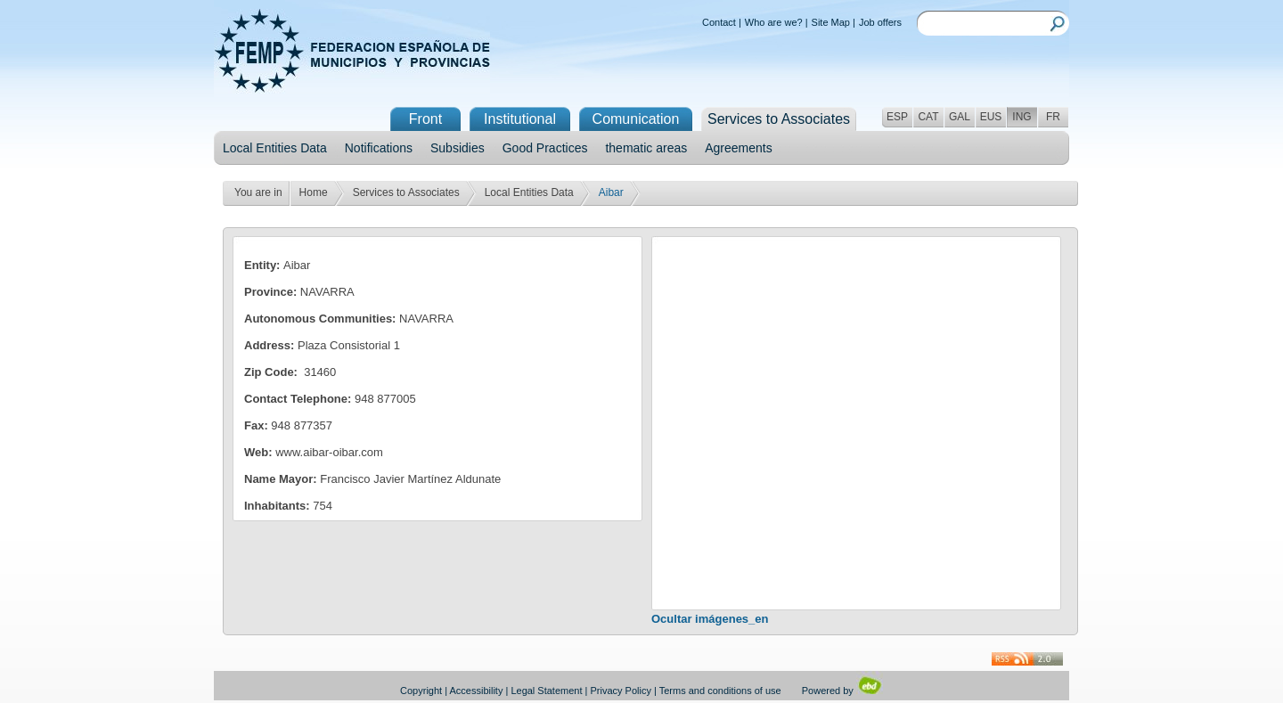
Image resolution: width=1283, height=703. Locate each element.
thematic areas (646, 148)
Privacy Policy (621, 690)
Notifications (379, 148)
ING (1021, 116)
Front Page (425, 121)
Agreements (738, 148)
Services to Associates (406, 192)
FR (1053, 116)
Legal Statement (546, 690)
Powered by (842, 690)
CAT (928, 116)
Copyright (421, 690)
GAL (959, 116)
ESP (897, 116)
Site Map (831, 22)
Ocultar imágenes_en (710, 618)
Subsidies (457, 148)
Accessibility (476, 690)
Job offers (880, 22)
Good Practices (545, 148)
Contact (719, 22)
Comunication (636, 119)
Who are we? (774, 22)
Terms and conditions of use (720, 690)
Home (313, 192)
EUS (991, 116)
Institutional (520, 119)
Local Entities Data (275, 148)
